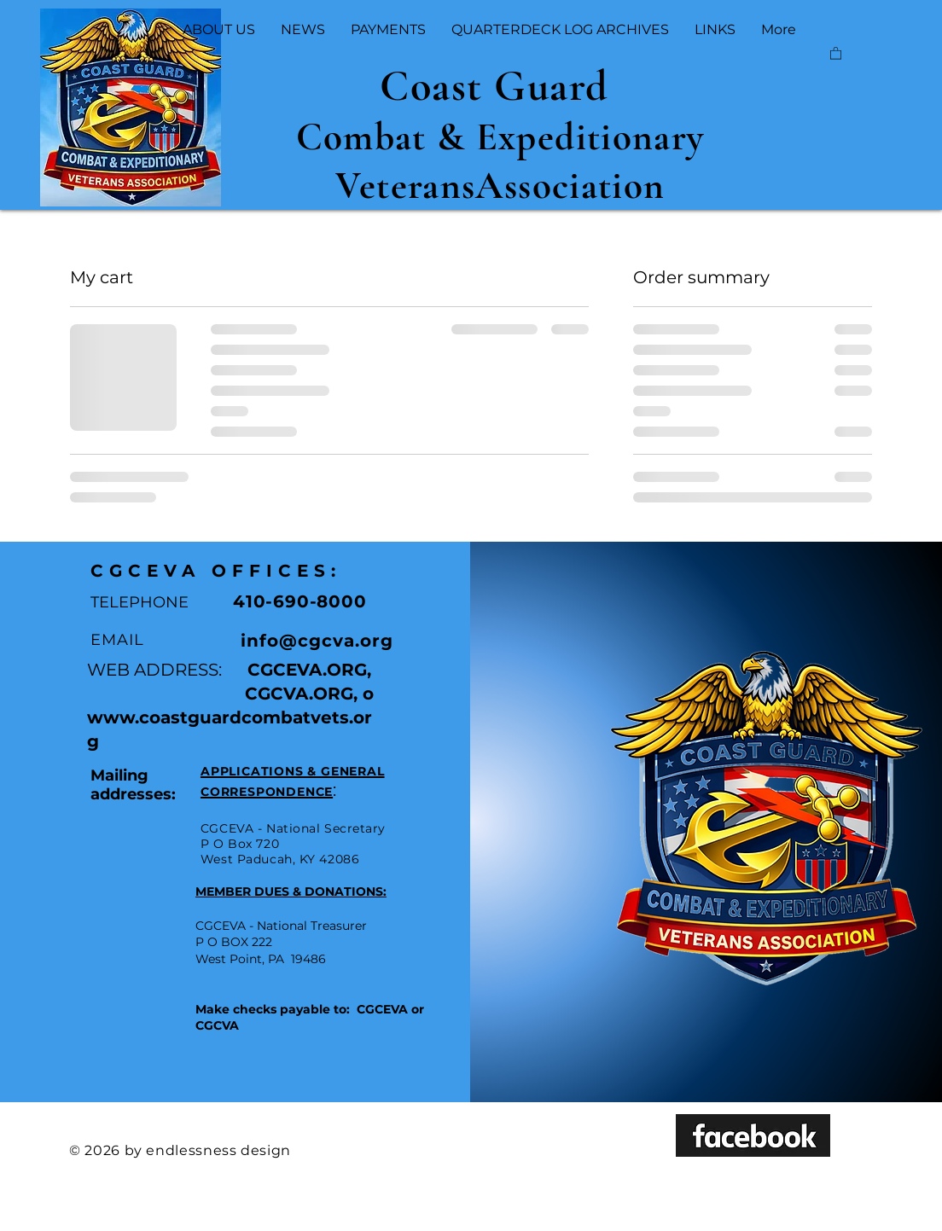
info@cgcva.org (317, 640)
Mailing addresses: (133, 785)
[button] (835, 52)
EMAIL (117, 639)
